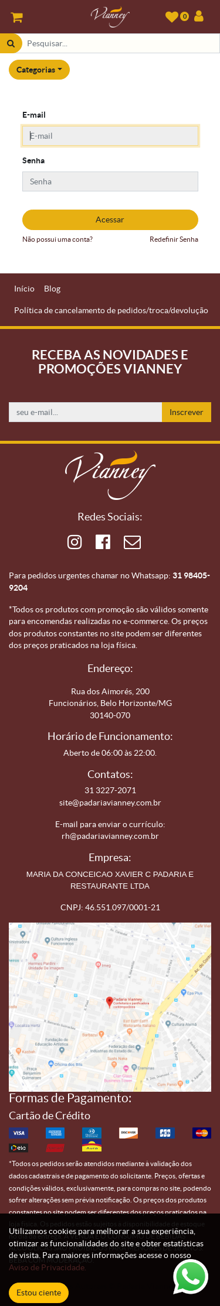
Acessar (110, 219)
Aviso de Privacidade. (47, 1267)
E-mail (34, 114)
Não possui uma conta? (57, 239)
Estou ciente (38, 1292)
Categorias (35, 69)
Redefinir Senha (174, 239)
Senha (33, 160)
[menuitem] (24, 289)
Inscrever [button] (187, 412)
